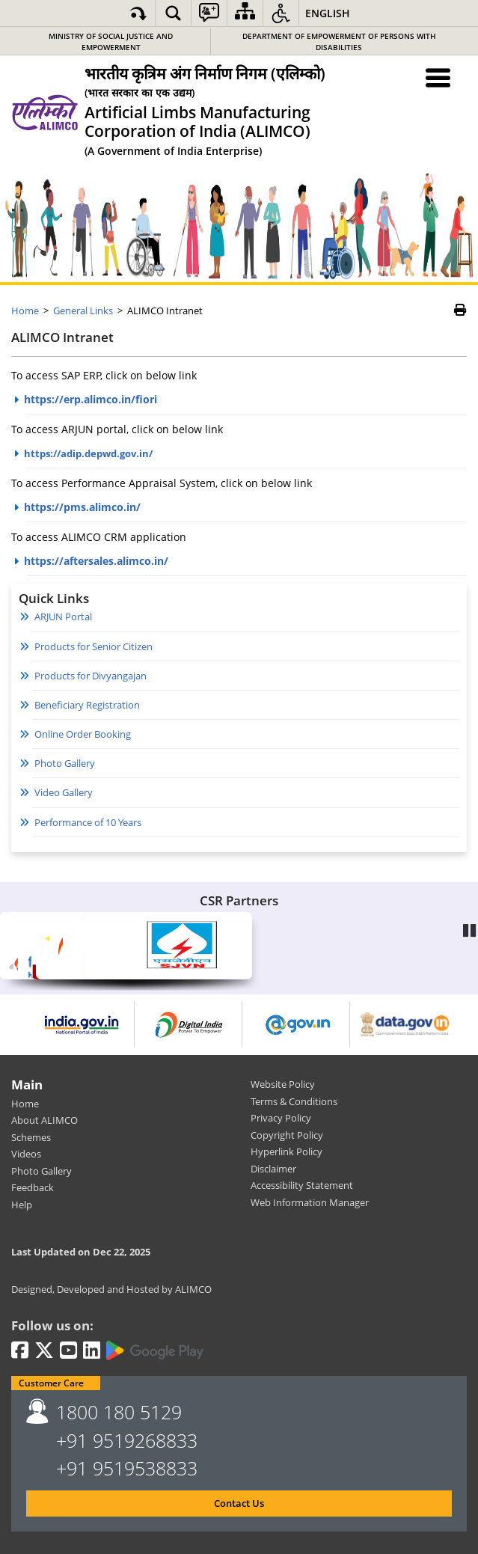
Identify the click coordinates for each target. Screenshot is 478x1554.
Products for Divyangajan (90, 675)
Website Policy (283, 1084)
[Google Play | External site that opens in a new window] (154, 1350)
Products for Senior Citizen (93, 646)
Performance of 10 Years (87, 822)
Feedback (32, 1187)
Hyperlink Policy (286, 1151)
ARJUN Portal (63, 616)
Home (25, 1103)
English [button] (327, 13)
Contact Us (239, 1503)
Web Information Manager (310, 1202)
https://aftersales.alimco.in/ (96, 561)
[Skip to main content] (138, 13)
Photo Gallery (64, 763)
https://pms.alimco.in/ (82, 507)
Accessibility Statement (302, 1185)
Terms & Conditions (294, 1101)
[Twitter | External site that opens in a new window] (44, 1351)
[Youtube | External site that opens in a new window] (68, 1351)
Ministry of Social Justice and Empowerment (111, 41)
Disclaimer (273, 1168)
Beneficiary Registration (87, 705)
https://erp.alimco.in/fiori (90, 399)
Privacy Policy (281, 1118)
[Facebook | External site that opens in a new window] (19, 1351)
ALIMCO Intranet (62, 337)
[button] (173, 13)
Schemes (31, 1137)
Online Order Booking (82, 734)
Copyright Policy (287, 1135)
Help (21, 1204)
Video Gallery (63, 792)
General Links (83, 310)
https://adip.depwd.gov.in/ (88, 453)
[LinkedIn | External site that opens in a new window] (91, 1351)
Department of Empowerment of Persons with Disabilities (339, 41)
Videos (26, 1153)
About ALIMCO (44, 1120)
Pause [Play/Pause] (470, 929)
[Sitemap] (245, 13)
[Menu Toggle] (439, 77)
